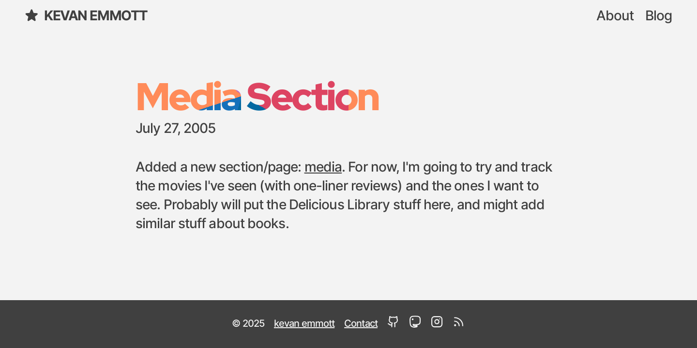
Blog (658, 16)
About (615, 16)
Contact (361, 324)
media (323, 167)
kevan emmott (85, 15)
